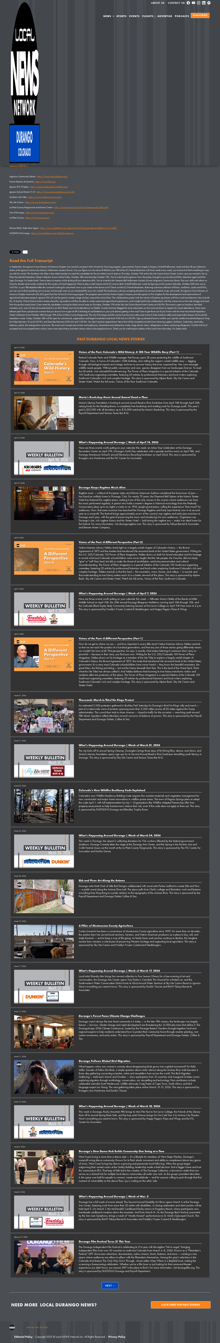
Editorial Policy (23, 1337)
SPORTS (121, 16)
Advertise (164, 16)
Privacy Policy (116, 1337)
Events (134, 16)
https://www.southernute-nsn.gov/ (45, 197)
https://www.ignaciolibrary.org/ (52, 176)
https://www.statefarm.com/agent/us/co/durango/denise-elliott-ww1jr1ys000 (78, 228)
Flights (147, 16)
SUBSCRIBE (200, 15)
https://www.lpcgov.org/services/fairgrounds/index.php (81, 207)
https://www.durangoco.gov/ (40, 212)
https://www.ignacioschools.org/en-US (55, 191)
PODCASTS (182, 16)
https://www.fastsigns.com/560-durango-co (52, 233)
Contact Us (176, 3)
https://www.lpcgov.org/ (37, 217)
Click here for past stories (180, 1305)
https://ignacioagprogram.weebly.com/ (49, 186)
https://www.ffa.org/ (45, 181)
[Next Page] (110, 1285)
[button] (109, 17)
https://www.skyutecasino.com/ (40, 202)
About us (157, 3)
